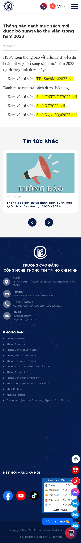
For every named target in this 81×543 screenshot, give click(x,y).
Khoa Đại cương (16, 394)
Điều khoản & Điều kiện (33, 536)
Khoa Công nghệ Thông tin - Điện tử (28, 383)
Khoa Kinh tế (14, 389)
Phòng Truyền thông (19, 372)
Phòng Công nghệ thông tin (23, 377)
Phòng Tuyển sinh (17, 344)
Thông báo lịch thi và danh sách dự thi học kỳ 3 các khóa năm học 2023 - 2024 (39, 204)
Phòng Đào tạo (15, 338)
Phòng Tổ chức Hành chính (23, 355)
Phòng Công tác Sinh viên (22, 349)
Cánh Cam (65, 530)
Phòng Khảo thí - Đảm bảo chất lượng (29, 366)
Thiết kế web (45, 530)
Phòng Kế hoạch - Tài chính (23, 361)
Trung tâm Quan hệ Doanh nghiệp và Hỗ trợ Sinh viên (39, 400)
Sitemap (56, 536)
